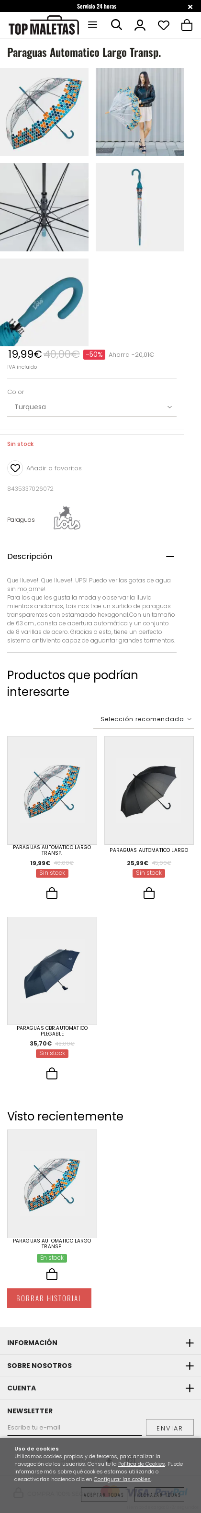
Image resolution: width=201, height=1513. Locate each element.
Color (15, 392)
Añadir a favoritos (44, 468)
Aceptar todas (104, 1494)
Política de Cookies (141, 1464)
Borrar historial (49, 1298)
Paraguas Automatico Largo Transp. (52, 850)
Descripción (29, 556)
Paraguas (21, 520)
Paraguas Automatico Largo (149, 850)
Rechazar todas (159, 1494)
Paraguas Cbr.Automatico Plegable (52, 1031)
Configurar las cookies (122, 1479)
